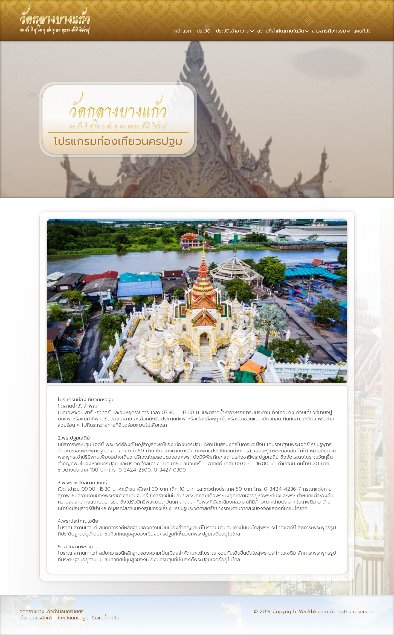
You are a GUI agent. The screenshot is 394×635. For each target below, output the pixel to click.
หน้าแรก (182, 30)
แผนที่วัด (363, 30)
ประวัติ (203, 30)
